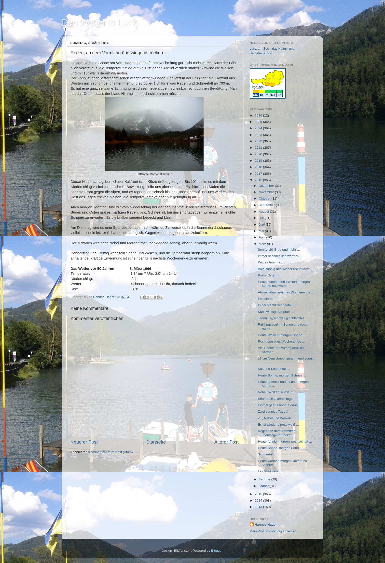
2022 (259, 141)
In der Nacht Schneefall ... (277, 305)
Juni (262, 224)
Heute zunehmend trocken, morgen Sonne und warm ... (284, 284)
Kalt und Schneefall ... (274, 369)
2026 (259, 115)
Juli (262, 218)
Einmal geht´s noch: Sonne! (278, 405)
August (264, 211)
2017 (259, 173)
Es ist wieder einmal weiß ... (278, 424)
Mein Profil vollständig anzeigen (273, 531)
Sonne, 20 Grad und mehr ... (279, 249)
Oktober (265, 198)
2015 (259, 494)
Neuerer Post (84, 442)
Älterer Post (226, 442)
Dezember (267, 186)
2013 (259, 507)
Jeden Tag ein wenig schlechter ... (283, 318)
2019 (259, 160)
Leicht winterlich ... (271, 471)
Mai (262, 231)
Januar (264, 486)
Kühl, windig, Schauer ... (276, 312)
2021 (259, 147)
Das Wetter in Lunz (99, 23)
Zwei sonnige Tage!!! (273, 411)
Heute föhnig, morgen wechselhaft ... (285, 441)
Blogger (216, 550)
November (267, 192)
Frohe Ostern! (268, 275)
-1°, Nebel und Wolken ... (276, 418)
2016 (259, 180)
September (267, 205)
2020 (259, 154)
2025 (259, 122)
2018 (259, 167)
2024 (259, 128)
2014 (259, 500)
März (263, 244)
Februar (265, 479)
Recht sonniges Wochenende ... (281, 341)
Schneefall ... (267, 454)
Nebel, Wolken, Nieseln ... (277, 392)
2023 (259, 135)
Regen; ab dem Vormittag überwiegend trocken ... (277, 433)
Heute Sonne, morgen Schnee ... (282, 375)
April (262, 237)
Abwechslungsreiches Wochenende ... (286, 292)
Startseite (156, 442)
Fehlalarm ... (267, 299)
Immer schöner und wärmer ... (280, 256)
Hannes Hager (266, 524)
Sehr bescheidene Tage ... (277, 399)
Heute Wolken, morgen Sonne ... (282, 335)
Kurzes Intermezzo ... (273, 262)
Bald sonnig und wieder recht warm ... (285, 269)
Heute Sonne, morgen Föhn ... (280, 448)
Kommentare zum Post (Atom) (110, 452)
